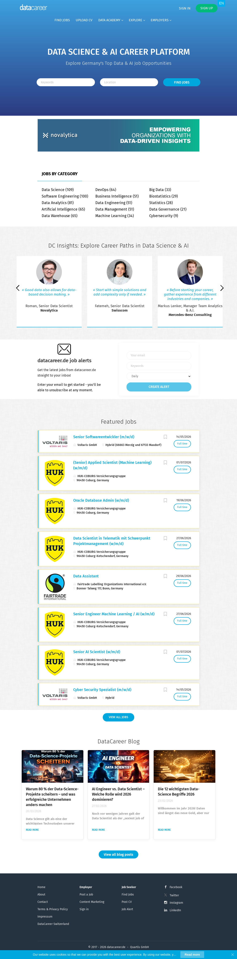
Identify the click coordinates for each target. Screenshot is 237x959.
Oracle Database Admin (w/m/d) (101, 500)
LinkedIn (175, 910)
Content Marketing (92, 902)
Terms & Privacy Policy (52, 909)
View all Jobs (118, 717)
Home (41, 887)
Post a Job (86, 894)
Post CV (127, 902)
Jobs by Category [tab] (60, 173)
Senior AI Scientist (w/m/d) (96, 652)
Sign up (206, 8)
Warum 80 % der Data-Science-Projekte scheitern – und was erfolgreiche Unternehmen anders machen (52, 797)
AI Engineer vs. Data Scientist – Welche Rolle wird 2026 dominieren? (118, 794)
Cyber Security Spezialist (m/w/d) (102, 689)
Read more (32, 829)
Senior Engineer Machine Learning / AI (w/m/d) (113, 614)
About (41, 894)
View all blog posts (118, 855)
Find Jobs (181, 82)
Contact (42, 902)
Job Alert (127, 909)
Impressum (44, 916)
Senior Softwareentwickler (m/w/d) (103, 437)
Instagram (176, 903)
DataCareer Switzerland (53, 924)
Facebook (176, 887)
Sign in (184, 8)
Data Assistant (86, 576)
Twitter (174, 895)
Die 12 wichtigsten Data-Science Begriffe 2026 (178, 792)
